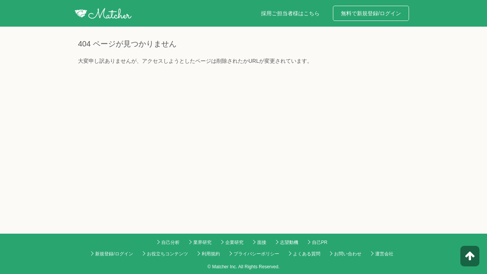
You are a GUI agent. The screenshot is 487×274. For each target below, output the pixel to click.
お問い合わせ (347, 253)
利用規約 (211, 253)
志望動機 (289, 242)
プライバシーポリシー (256, 253)
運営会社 (384, 253)
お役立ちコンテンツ (167, 253)
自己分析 (170, 242)
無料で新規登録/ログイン (371, 13)
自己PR (320, 242)
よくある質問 (306, 253)
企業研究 (234, 242)
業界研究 (202, 242)
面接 (261, 242)
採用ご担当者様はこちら (290, 13)
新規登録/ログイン (114, 253)
